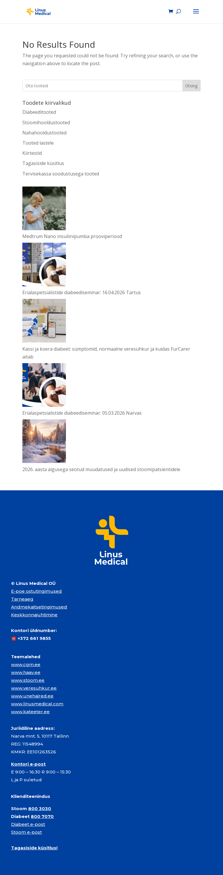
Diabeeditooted (39, 112)
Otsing (191, 85)
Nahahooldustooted (44, 132)
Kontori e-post (28, 764)
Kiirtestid (32, 153)
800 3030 (39, 808)
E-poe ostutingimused (36, 591)
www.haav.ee (25, 672)
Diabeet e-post (28, 824)
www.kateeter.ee (30, 711)
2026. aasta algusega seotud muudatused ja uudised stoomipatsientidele (101, 469)
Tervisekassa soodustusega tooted (60, 174)
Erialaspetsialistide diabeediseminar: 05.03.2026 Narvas (82, 413)
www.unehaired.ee (32, 696)
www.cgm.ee (25, 664)
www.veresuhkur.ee (34, 688)
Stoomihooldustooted (46, 122)
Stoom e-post (26, 832)
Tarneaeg (22, 599)
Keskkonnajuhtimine (34, 614)
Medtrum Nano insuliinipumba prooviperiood (72, 236)
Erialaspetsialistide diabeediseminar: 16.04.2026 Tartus (81, 292)
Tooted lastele (38, 143)
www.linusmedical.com (37, 704)
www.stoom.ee (27, 680)
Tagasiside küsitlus (43, 163)
